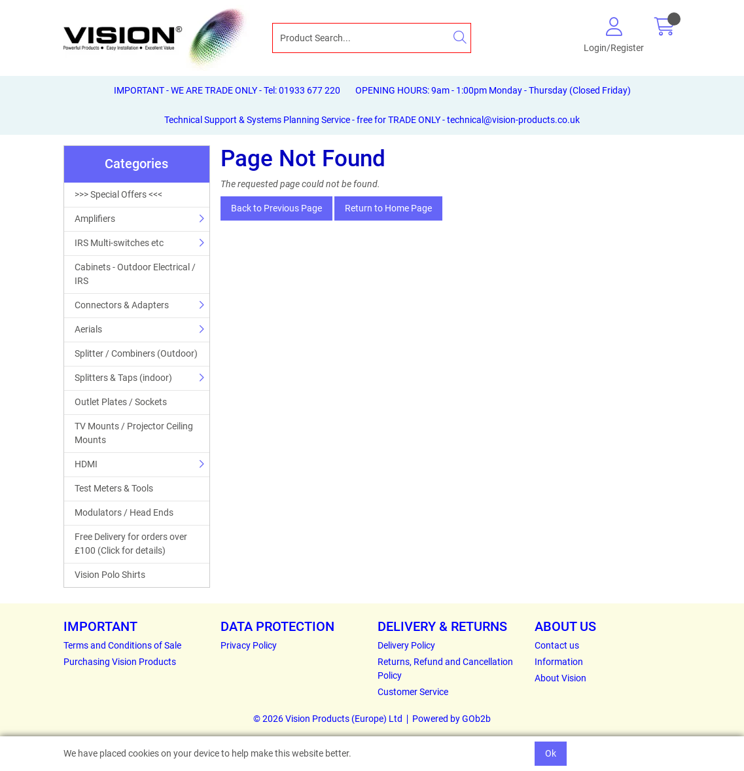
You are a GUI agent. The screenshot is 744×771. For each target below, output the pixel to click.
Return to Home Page (388, 208)
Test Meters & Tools (114, 488)
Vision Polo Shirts (110, 574)
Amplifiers (95, 218)
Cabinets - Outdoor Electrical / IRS (135, 274)
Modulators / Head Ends (124, 512)
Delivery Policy (406, 645)
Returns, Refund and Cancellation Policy (445, 668)
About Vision (560, 678)
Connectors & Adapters (122, 305)
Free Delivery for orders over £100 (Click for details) (131, 543)
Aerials (88, 329)
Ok (550, 753)
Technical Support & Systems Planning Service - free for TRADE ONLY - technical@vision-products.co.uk (372, 120)
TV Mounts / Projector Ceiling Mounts (134, 433)
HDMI (86, 464)
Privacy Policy (249, 645)
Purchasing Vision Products (119, 661)
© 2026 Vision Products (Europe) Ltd (327, 718)
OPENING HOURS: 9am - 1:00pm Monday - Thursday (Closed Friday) (493, 90)
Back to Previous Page (276, 208)
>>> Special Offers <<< (118, 194)
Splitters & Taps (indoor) (123, 377)
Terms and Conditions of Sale (122, 645)
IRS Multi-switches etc (119, 243)
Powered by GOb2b (451, 718)
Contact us (557, 645)
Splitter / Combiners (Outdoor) (136, 353)
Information (559, 661)
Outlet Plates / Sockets (121, 402)
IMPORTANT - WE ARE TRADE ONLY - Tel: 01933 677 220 (227, 90)
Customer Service (413, 692)
